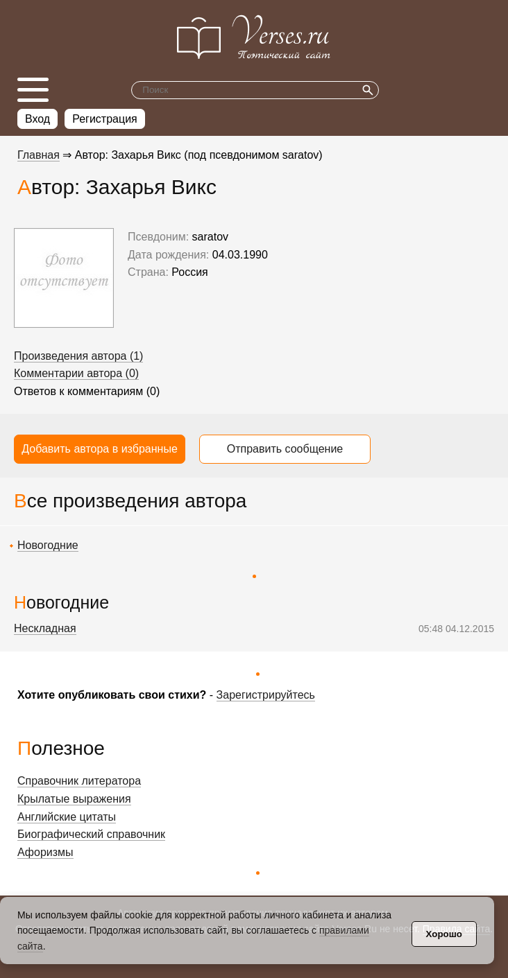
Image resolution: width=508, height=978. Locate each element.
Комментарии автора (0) (76, 373)
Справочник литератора (79, 781)
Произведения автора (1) (78, 356)
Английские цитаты (66, 817)
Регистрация (104, 119)
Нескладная (45, 628)
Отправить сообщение (285, 449)
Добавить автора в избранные (100, 449)
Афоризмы (45, 852)
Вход (37, 119)
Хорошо (444, 934)
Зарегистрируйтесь (266, 695)
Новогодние (47, 545)
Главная (38, 155)
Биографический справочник (91, 834)
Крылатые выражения (74, 799)
